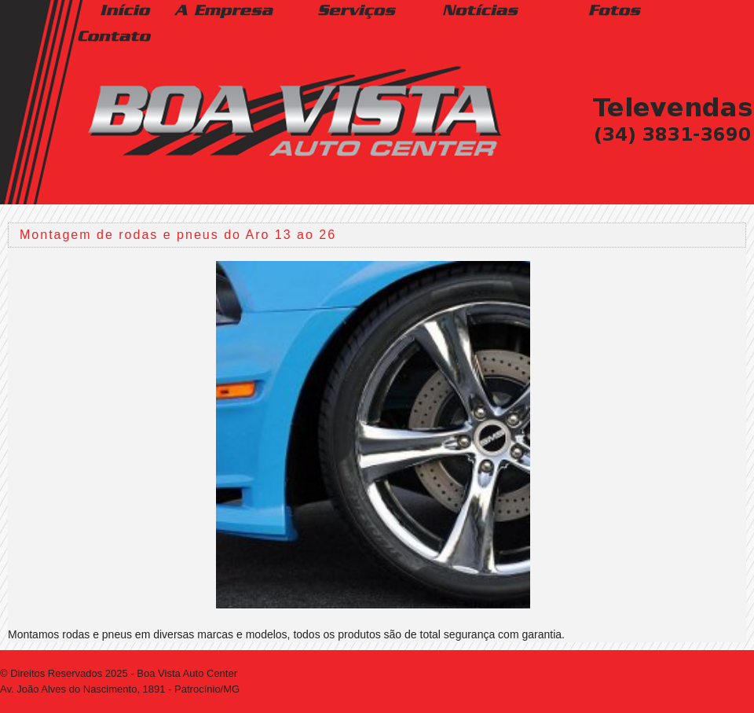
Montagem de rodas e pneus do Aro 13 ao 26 (178, 234)
